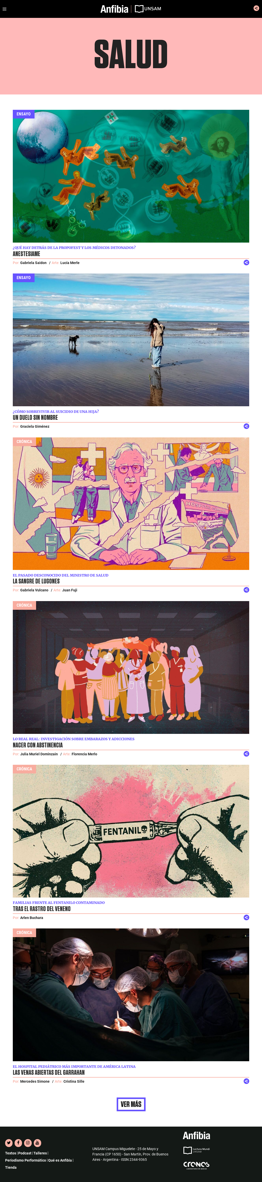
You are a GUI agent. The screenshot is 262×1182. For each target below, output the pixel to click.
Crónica (24, 441)
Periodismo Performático (25, 1160)
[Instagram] (27, 1143)
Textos (10, 1153)
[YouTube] (37, 1143)
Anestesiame (26, 254)
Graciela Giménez (34, 426)
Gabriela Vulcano (34, 590)
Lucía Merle (70, 263)
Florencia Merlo (84, 754)
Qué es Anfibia (60, 1160)
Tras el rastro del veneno (42, 909)
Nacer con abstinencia (38, 745)
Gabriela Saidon (33, 263)
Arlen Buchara (31, 918)
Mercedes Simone (35, 1081)
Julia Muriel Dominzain (39, 754)
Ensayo (24, 114)
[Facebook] (18, 1143)
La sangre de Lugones (36, 581)
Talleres (40, 1153)
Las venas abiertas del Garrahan (49, 1072)
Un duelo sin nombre (35, 417)
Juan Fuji (69, 590)
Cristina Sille (73, 1081)
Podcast (24, 1153)
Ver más (131, 1104)
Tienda (11, 1167)
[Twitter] (9, 1143)
